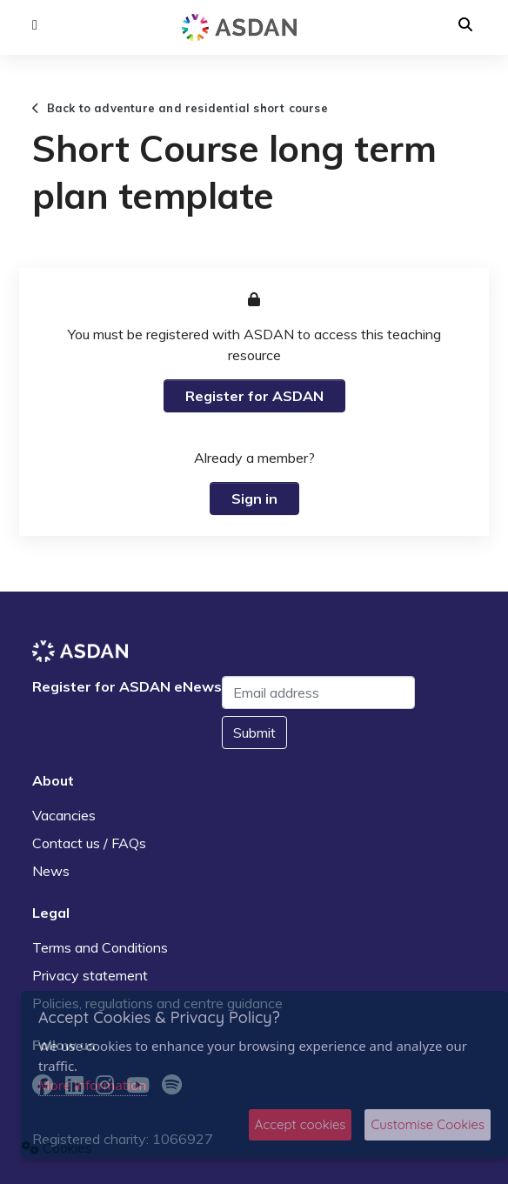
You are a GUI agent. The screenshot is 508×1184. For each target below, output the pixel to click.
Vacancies (64, 815)
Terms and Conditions (100, 947)
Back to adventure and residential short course (180, 108)
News (51, 871)
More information (92, 1085)
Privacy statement (90, 975)
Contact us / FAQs (89, 843)
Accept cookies (300, 1124)
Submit (254, 732)
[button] (34, 25)
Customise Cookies (428, 1124)
